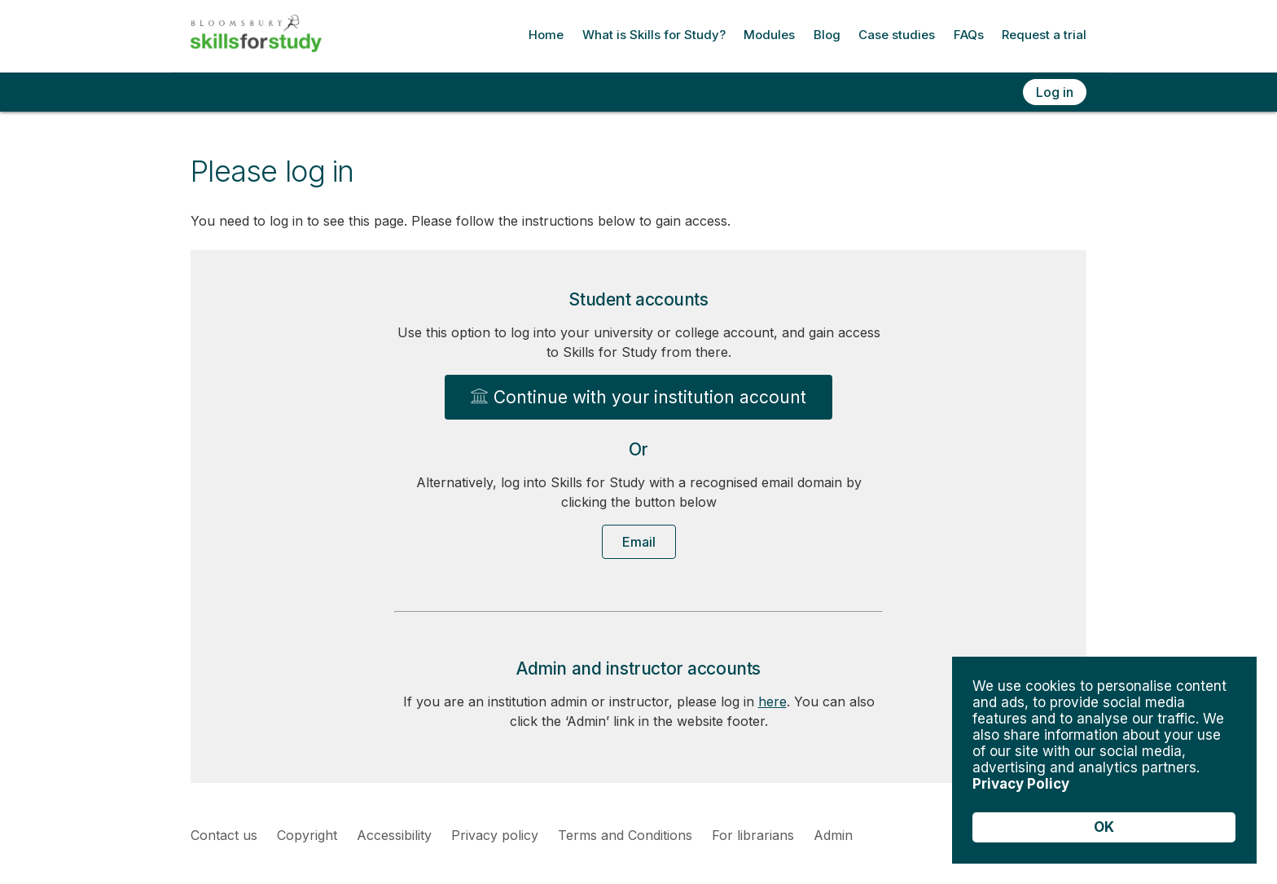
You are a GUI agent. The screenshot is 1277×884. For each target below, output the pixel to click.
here (772, 701)
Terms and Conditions (625, 835)
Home (546, 34)
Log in (1054, 92)
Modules (769, 34)
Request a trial (1044, 34)
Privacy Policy (1020, 784)
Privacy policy (494, 835)
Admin (833, 835)
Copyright (307, 835)
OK (1104, 827)
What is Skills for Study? (654, 34)
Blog (827, 34)
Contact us (224, 835)
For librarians (753, 835)
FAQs (969, 34)
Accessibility (394, 835)
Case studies (896, 34)
